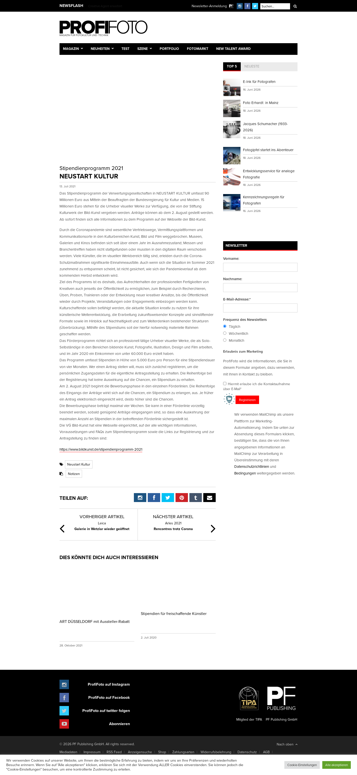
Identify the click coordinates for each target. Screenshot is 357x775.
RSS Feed (114, 751)
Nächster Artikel (173, 516)
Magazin (71, 48)
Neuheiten (100, 48)
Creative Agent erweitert (105, 6)
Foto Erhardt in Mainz (260, 102)
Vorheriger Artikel (102, 516)
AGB (266, 751)
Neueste (251, 66)
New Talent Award (233, 48)
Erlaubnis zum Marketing (243, 351)
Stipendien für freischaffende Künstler (174, 613)
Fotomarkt (197, 48)
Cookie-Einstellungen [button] (302, 765)
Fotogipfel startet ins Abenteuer (268, 149)
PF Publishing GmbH (281, 702)
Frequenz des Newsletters (245, 319)
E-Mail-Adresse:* (237, 299)
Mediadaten (68, 751)
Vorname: (231, 258)
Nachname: (232, 279)
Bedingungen (245, 473)
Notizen (74, 473)
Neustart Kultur (78, 464)
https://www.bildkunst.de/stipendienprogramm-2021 (101, 449)
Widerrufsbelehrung (216, 751)
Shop (162, 751)
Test (125, 48)
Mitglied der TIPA (249, 702)
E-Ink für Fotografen (259, 81)
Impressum (92, 751)
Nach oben (287, 744)
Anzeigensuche (140, 751)
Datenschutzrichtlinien (251, 466)
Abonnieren (119, 724)
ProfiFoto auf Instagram (109, 684)
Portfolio (169, 48)
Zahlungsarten (183, 751)
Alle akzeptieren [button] (336, 765)
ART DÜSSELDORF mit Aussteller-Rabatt (95, 621)
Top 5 (232, 66)
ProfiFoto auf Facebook (109, 697)
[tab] (232, 66)
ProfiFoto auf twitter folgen (106, 710)
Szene (142, 48)
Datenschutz (247, 751)
